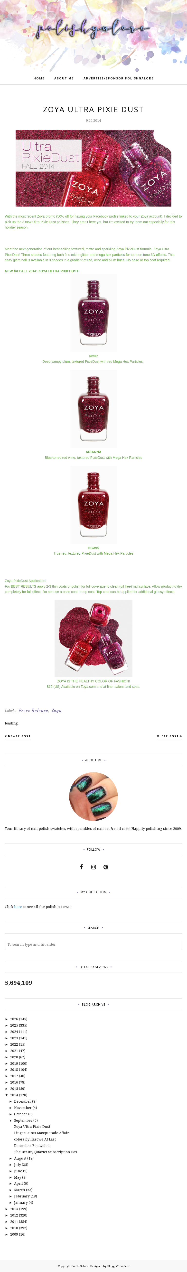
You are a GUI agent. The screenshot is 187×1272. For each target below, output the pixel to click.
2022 (14, 1044)
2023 (14, 1038)
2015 (14, 1088)
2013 (14, 1208)
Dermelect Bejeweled (32, 1145)
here (18, 906)
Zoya (57, 710)
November (23, 1107)
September (23, 1120)
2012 (14, 1215)
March (19, 1189)
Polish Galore (80, 1266)
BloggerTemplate (118, 1266)
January (21, 1202)
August (20, 1158)
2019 (14, 1063)
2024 (14, 1031)
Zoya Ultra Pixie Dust (32, 1126)
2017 (14, 1076)
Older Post (168, 736)
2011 (14, 1221)
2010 (14, 1228)
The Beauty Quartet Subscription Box (45, 1152)
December (22, 1101)
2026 (14, 1019)
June (18, 1171)
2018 (14, 1069)
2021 (14, 1050)
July (17, 1164)
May (17, 1177)
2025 (14, 1025)
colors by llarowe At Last (35, 1139)
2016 (14, 1082)
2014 (14, 1095)
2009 (14, 1234)
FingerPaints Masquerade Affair (41, 1132)
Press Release (33, 710)
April (18, 1183)
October (20, 1114)
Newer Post (19, 736)
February (22, 1196)
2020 (14, 1057)
